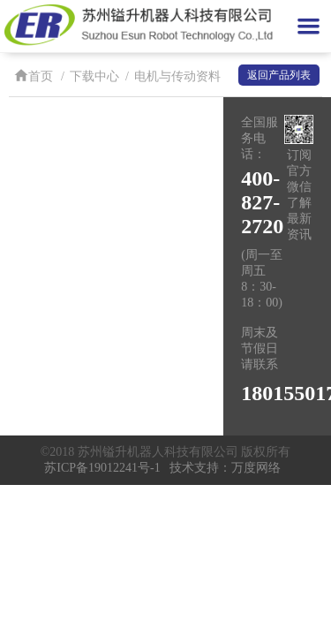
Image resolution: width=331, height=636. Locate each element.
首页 (33, 76)
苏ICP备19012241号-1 (102, 467)
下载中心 (94, 76)
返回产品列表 (279, 75)
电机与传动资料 (177, 76)
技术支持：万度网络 (225, 467)
